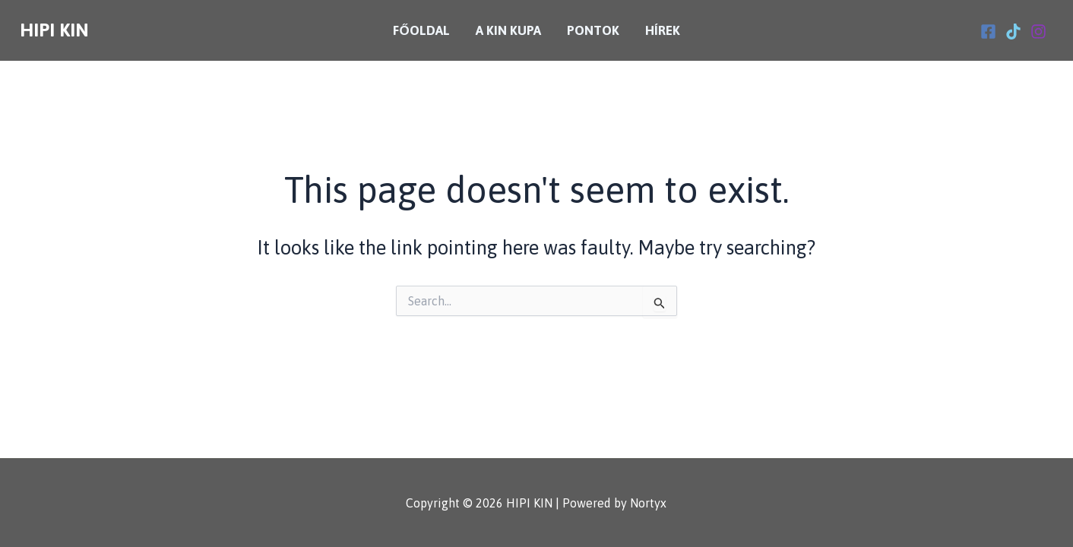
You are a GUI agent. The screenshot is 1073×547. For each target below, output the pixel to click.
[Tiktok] (1013, 32)
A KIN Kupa (508, 30)
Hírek (662, 30)
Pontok (593, 30)
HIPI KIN (54, 30)
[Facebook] (988, 32)
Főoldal (421, 30)
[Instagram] (1038, 32)
